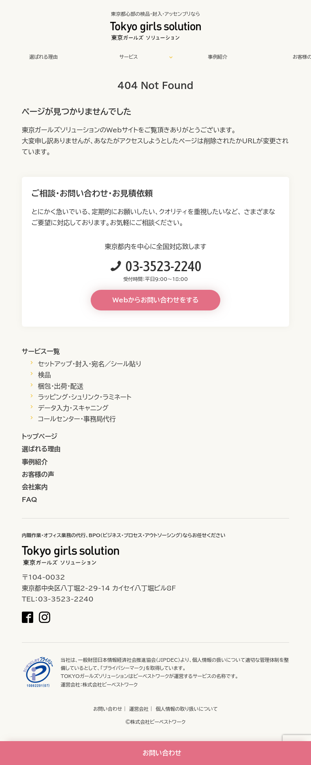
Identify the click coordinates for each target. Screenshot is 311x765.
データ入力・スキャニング (73, 408)
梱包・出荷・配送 (60, 386)
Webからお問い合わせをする (156, 300)
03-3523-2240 (164, 266)
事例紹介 (218, 56)
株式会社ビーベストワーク (110, 684)
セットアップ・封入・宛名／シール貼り (90, 364)
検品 (44, 375)
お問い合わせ (107, 708)
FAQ (29, 499)
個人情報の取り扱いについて (187, 708)
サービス (128, 56)
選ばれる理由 (43, 56)
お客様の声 (38, 474)
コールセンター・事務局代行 (77, 419)
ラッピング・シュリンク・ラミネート (85, 397)
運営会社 (139, 708)
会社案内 (35, 487)
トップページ (40, 436)
